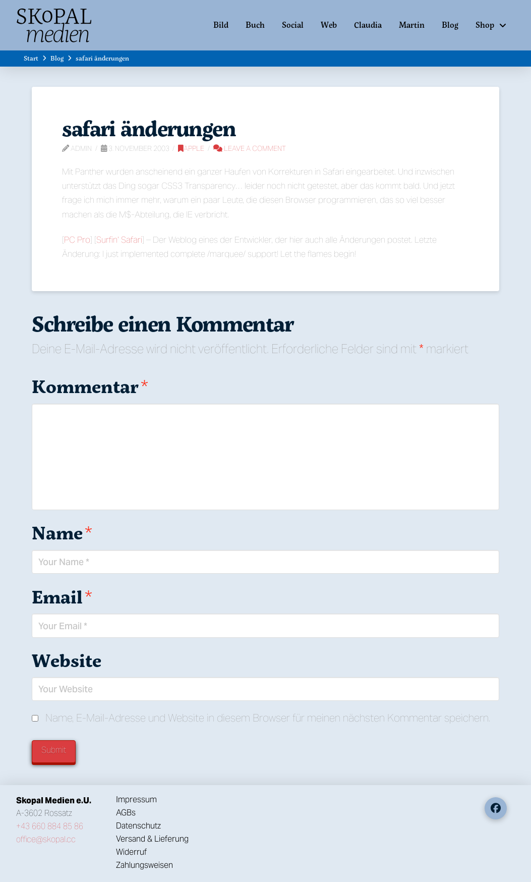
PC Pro (77, 239)
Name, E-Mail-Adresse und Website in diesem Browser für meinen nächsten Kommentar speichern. (267, 718)
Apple (191, 148)
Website (66, 660)
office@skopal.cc (46, 839)
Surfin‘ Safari (119, 239)
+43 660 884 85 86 (49, 826)
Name (62, 532)
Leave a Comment (249, 148)
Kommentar (90, 386)
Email (62, 596)
